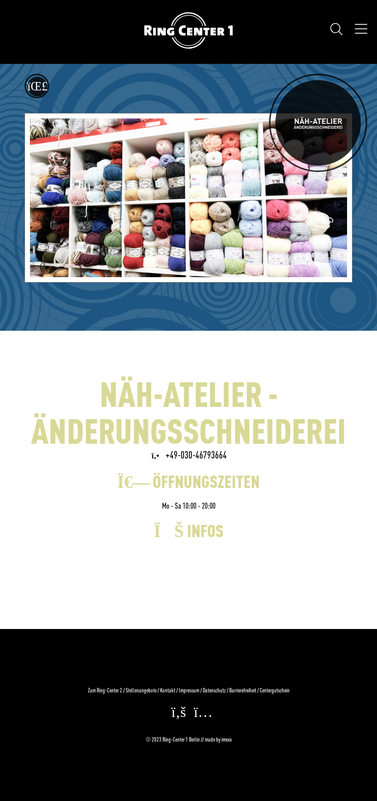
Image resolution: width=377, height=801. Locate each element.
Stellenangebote (141, 690)
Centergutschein (275, 690)
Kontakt (167, 690)
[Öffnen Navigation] (361, 30)
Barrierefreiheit (242, 690)
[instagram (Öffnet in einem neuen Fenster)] (200, 715)
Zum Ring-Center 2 (105, 690)
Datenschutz (214, 690)
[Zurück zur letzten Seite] (37, 86)
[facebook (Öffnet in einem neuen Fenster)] (176, 715)
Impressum (189, 690)
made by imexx (218, 739)
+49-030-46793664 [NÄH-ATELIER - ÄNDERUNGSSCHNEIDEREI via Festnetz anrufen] (189, 454)
